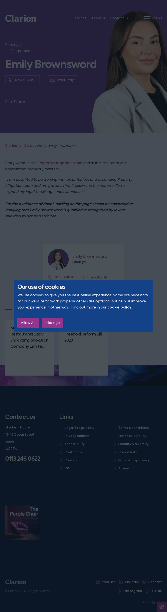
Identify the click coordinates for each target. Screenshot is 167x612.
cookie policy (119, 307)
